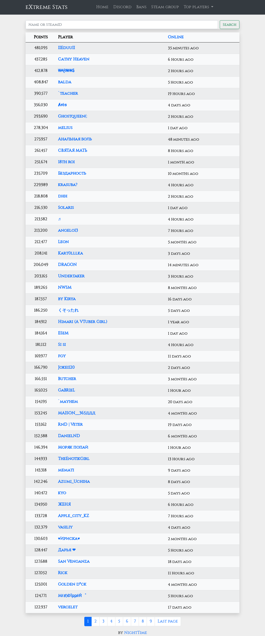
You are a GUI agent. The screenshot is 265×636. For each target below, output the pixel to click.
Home (102, 7)
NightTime (135, 633)
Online (176, 37)
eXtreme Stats (47, 7)
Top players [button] (197, 7)
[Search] (122, 24)
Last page (168, 621)
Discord (122, 7)
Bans (141, 7)
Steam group (165, 7)
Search (229, 24)
